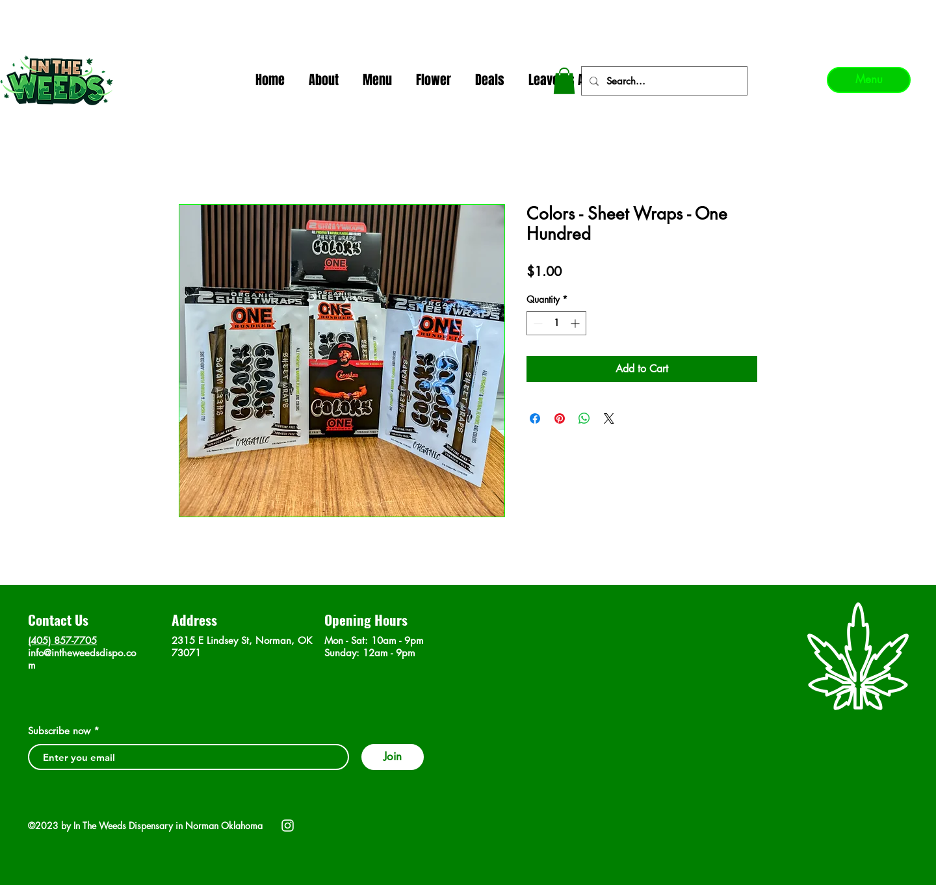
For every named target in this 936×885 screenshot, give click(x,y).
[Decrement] (536, 323)
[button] (564, 81)
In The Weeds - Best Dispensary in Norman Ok (469, 13)
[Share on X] (609, 418)
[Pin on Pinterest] (559, 418)
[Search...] (663, 81)
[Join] (392, 757)
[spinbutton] (556, 323)
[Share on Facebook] (535, 418)
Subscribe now (59, 731)
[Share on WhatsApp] (584, 418)
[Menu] (869, 80)
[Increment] (576, 323)
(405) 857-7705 (62, 640)
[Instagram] (288, 825)
